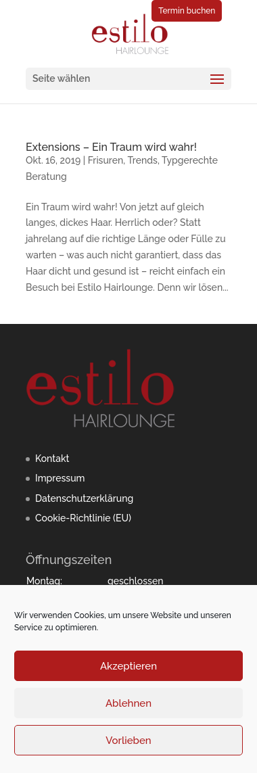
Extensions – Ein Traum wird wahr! (111, 147)
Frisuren (106, 160)
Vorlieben (128, 740)
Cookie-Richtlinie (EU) (83, 518)
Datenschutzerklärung (84, 498)
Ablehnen (128, 703)
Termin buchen (186, 11)
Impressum (60, 478)
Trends (142, 160)
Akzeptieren (128, 666)
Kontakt (52, 458)
